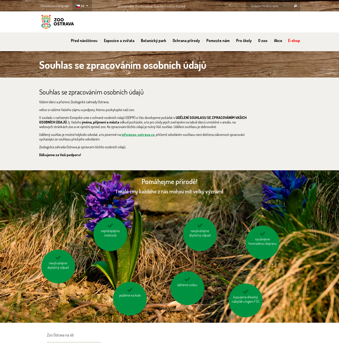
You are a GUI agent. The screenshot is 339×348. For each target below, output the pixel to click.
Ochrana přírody (186, 40)
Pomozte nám (218, 40)
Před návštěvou (84, 40)
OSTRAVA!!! (204, 5)
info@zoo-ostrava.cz (138, 134)
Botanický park (153, 40)
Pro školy (244, 40)
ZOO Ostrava (57, 22)
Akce (278, 40)
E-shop (294, 40)
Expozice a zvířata (119, 40)
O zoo (262, 40)
